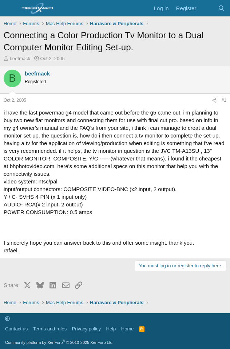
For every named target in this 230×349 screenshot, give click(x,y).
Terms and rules (50, 328)
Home (127, 328)
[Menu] (10, 8)
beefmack (20, 58)
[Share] (214, 100)
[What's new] (207, 8)
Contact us (16, 328)
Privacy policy (86, 328)
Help (111, 328)
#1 (224, 100)
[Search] (221, 8)
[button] (7, 318)
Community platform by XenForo (59, 342)
